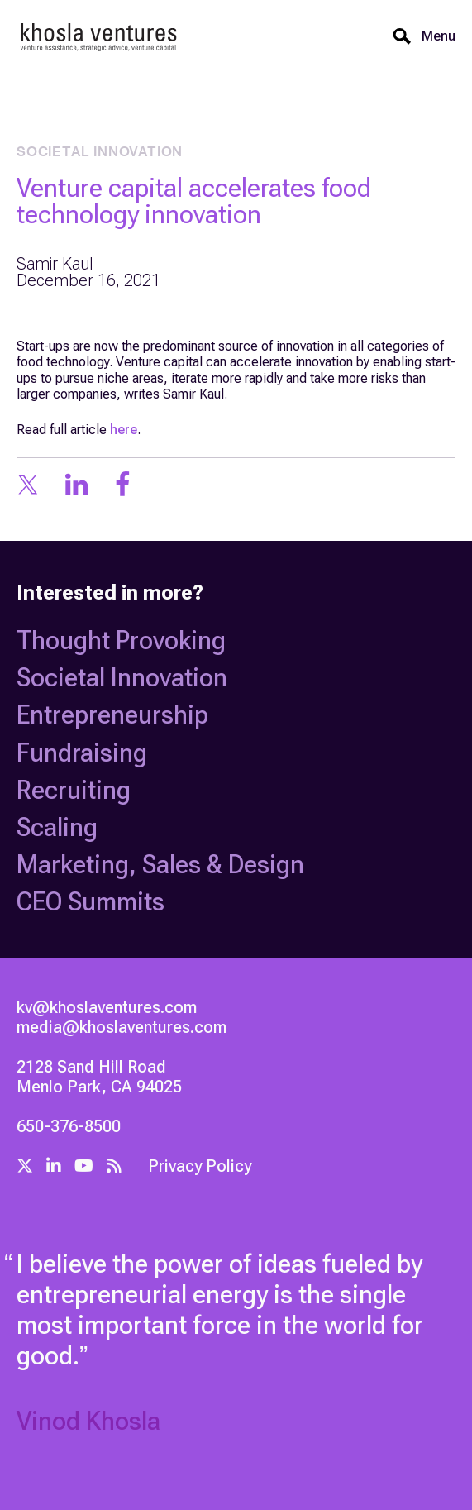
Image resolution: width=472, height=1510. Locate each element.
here (123, 429)
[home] (99, 36)
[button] (433, 36)
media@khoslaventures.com (121, 1027)
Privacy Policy (199, 1166)
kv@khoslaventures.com (107, 1007)
